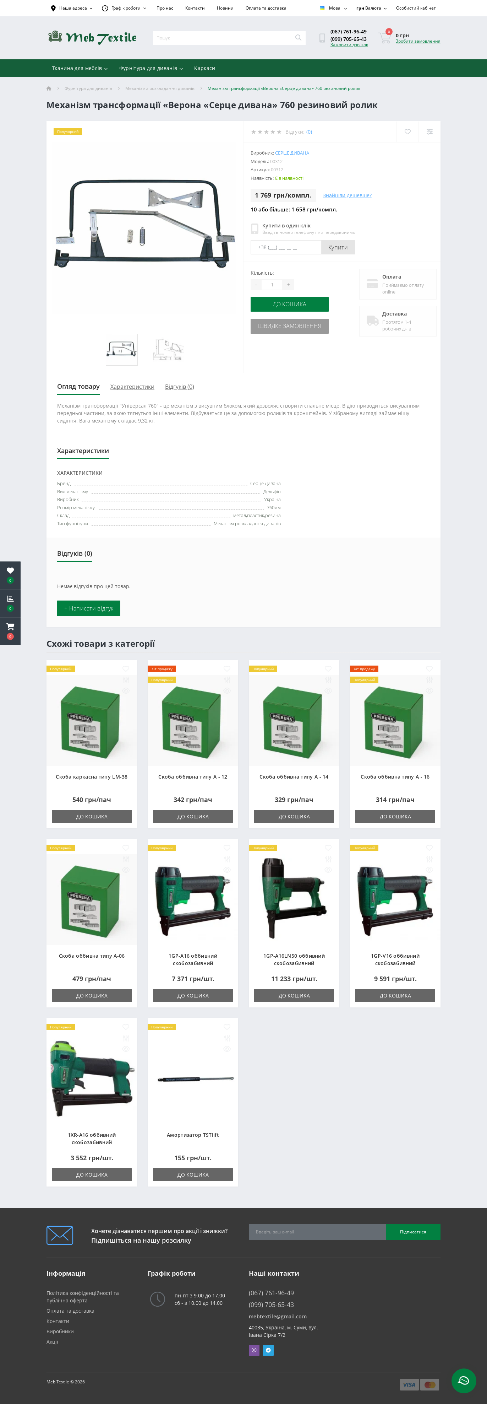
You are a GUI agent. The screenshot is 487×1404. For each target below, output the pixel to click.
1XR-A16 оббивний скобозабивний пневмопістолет (92, 1142)
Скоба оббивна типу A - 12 (193, 776)
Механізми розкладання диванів (160, 88)
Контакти (195, 8)
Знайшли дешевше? (347, 195)
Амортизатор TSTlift (193, 1134)
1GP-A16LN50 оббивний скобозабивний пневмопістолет (294, 963)
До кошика (293, 304)
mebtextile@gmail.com (278, 1316)
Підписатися (413, 1232)
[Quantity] (272, 284)
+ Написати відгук (88, 608)
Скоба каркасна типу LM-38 (92, 776)
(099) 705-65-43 (348, 39)
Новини (225, 8)
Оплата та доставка (266, 8)
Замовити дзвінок (349, 45)
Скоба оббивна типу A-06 (92, 955)
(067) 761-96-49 (348, 31)
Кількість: (262, 272)
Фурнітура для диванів (151, 68)
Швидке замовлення (294, 325)
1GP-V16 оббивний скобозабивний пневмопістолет (395, 963)
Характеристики (132, 387)
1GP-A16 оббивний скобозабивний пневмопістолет (193, 963)
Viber (254, 1350)
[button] (10, 631)
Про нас (165, 8)
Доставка (391, 313)
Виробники (60, 1331)
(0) (309, 131)
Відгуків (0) (179, 387)
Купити (338, 247)
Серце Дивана (292, 153)
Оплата (388, 276)
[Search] (298, 38)
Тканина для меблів (80, 68)
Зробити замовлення (418, 41)
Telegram (268, 1350)
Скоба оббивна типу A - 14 (294, 776)
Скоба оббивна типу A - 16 (395, 776)
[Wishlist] (407, 131)
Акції (52, 1341)
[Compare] (429, 131)
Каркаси (204, 68)
